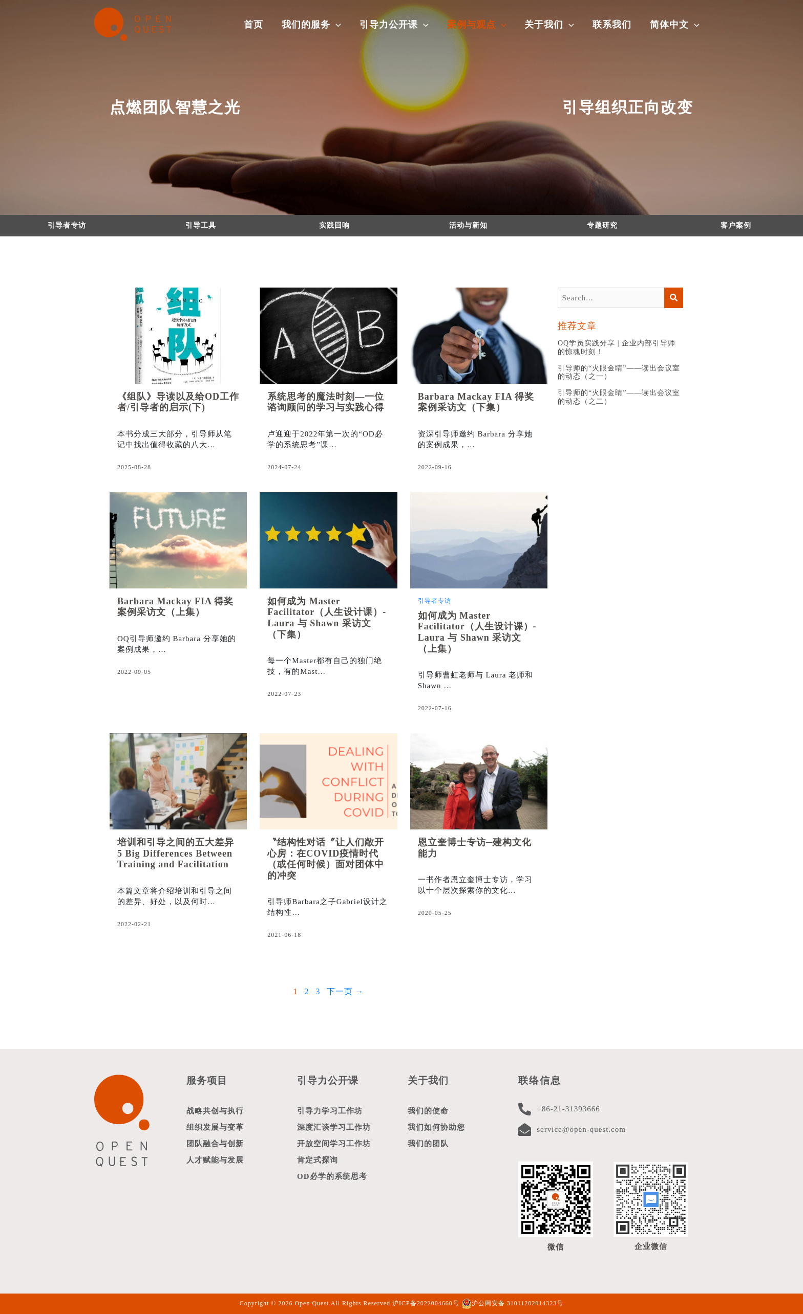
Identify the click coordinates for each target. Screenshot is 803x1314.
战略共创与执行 (215, 1111)
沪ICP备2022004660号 (425, 1303)
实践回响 (334, 225)
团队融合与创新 (215, 1144)
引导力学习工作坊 (330, 1111)
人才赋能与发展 (215, 1160)
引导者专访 (67, 225)
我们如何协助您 (436, 1127)
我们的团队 (428, 1144)
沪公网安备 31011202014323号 (512, 1303)
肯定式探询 (317, 1160)
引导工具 (200, 225)
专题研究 (602, 225)
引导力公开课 (327, 1080)
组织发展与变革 (215, 1127)
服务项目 (206, 1080)
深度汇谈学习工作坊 (334, 1127)
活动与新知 (468, 225)
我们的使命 (428, 1111)
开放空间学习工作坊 (334, 1144)
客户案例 (736, 225)
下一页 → (345, 991)
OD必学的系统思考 (332, 1176)
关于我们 (428, 1080)
